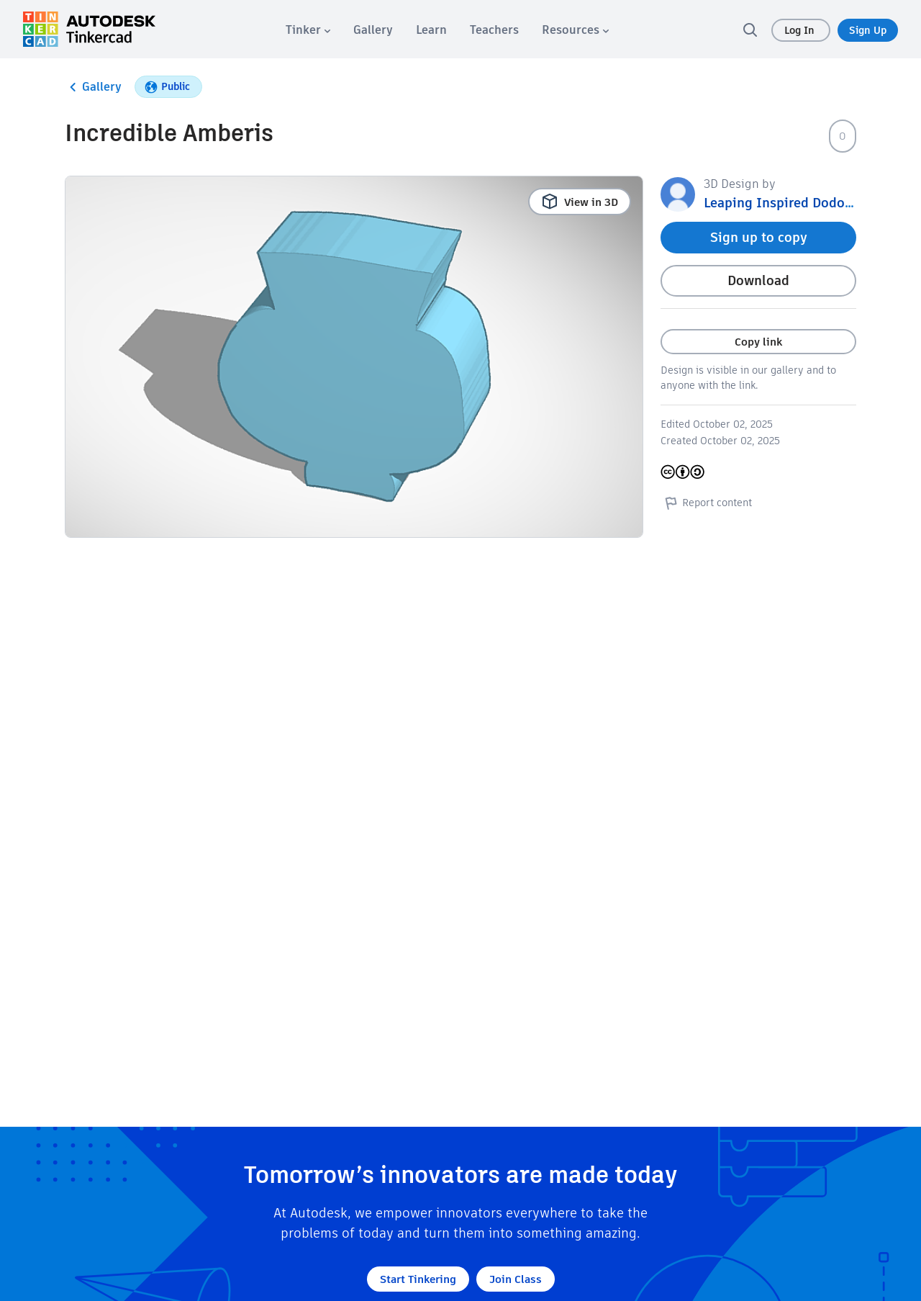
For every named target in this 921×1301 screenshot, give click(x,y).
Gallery (93, 87)
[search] (750, 29)
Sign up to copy (758, 237)
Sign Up (867, 30)
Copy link (758, 341)
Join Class (515, 1279)
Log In (800, 30)
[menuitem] (308, 30)
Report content (706, 502)
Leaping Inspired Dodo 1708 (790, 203)
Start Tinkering (418, 1279)
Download (758, 280)
